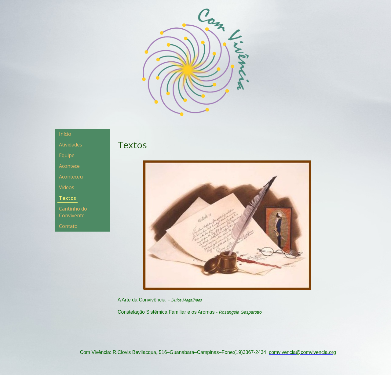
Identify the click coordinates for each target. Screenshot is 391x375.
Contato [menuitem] (68, 226)
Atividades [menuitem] (70, 144)
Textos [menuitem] (67, 198)
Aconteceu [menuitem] (71, 176)
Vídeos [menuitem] (66, 187)
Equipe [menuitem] (67, 155)
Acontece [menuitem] (69, 166)
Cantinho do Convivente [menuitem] (73, 212)
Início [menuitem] (65, 134)
